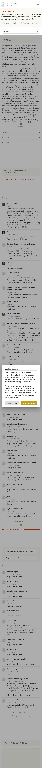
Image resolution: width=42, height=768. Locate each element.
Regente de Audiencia (11, 23)
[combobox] (21, 31)
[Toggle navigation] (38, 4)
